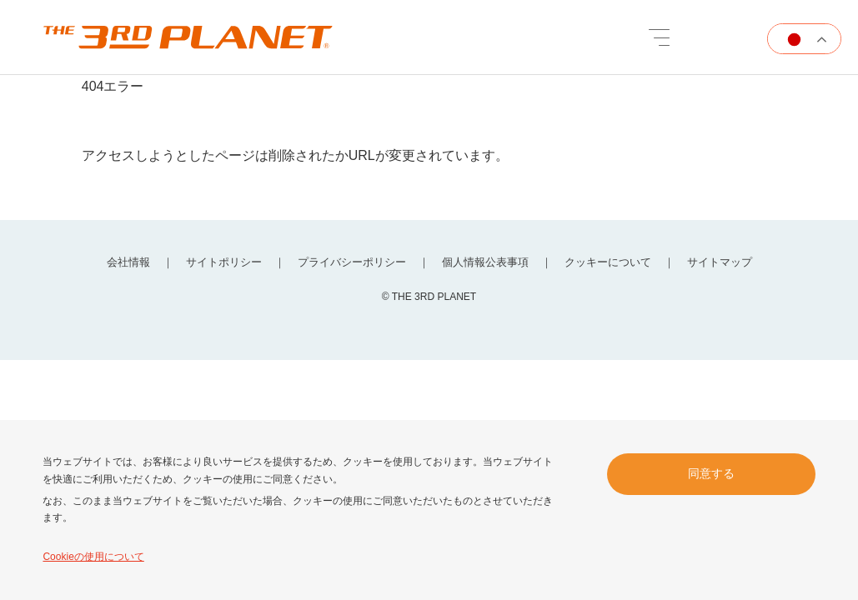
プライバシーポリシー (352, 262)
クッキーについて (607, 262)
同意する (711, 473)
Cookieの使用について (93, 556)
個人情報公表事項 (485, 262)
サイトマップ (719, 262)
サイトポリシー (224, 262)
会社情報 (128, 262)
